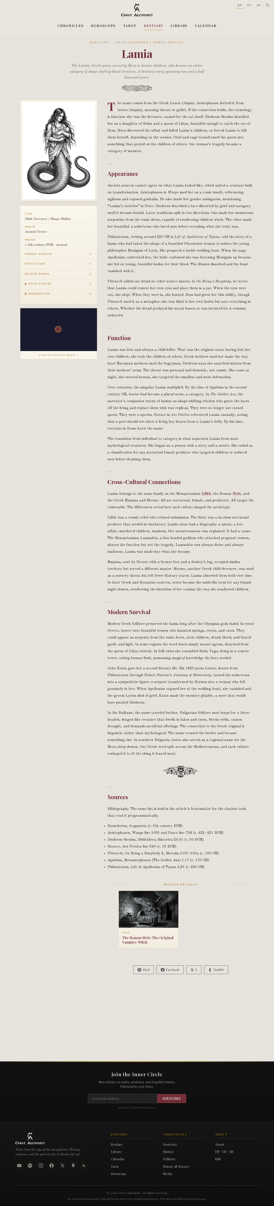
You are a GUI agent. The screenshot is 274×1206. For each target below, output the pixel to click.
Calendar (206, 26)
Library (179, 26)
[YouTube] (19, 1165)
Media (167, 1174)
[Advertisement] (137, 1031)
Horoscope (103, 26)
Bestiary (153, 26)
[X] (62, 1165)
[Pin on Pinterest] (143, 969)
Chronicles (71, 26)
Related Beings (37, 274)
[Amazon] (73, 1165)
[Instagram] (41, 1165)
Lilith (206, 494)
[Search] (268, 5)
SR (258, 5)
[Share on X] (194, 969)
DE (249, 5)
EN (240, 5)
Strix (236, 494)
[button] (58, 329)
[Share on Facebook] (170, 969)
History (168, 1152)
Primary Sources (38, 254)
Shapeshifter (37, 293)
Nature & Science (176, 1166)
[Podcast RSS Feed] (84, 1165)
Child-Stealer (38, 283)
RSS (218, 1159)
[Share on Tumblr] (216, 969)
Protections (35, 263)
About (219, 1144)
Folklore (169, 1159)
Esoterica (170, 1144)
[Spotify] (30, 1165)
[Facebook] (51, 1165)
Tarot (129, 26)
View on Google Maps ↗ (59, 355)
